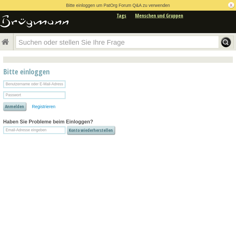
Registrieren (43, 106)
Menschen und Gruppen (159, 15)
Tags (121, 15)
